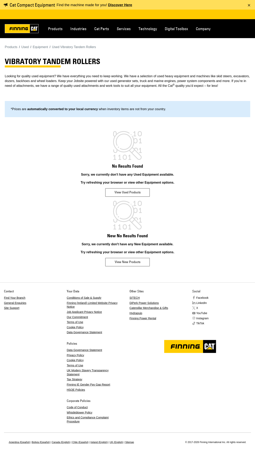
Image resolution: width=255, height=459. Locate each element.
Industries (78, 28)
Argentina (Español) (19, 442)
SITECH (134, 297)
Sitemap (129, 442)
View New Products (127, 262)
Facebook (202, 297)
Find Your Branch (14, 297)
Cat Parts (101, 28)
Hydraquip (135, 313)
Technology (147, 28)
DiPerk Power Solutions (144, 303)
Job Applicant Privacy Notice (84, 312)
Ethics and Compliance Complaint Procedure (88, 419)
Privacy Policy (75, 355)
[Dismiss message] (249, 5)
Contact (232, 28)
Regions (245, 28)
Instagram (202, 318)
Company (203, 28)
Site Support (11, 308)
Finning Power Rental (142, 318)
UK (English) (116, 442)
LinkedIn (201, 303)
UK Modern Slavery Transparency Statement (88, 372)
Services (124, 28)
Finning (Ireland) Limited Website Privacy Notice (92, 305)
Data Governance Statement (84, 332)
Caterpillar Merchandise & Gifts (148, 308)
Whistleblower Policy (79, 412)
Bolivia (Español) (41, 442)
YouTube (201, 313)
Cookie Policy (75, 327)
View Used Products (128, 192)
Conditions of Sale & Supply (84, 297)
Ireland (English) (99, 442)
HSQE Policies (76, 389)
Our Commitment (77, 317)
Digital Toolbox (176, 28)
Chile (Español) (80, 442)
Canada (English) (61, 442)
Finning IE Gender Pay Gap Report (88, 384)
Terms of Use (75, 322)
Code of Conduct (77, 407)
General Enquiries (15, 303)
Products (55, 28)
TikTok (200, 323)
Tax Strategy (74, 379)
